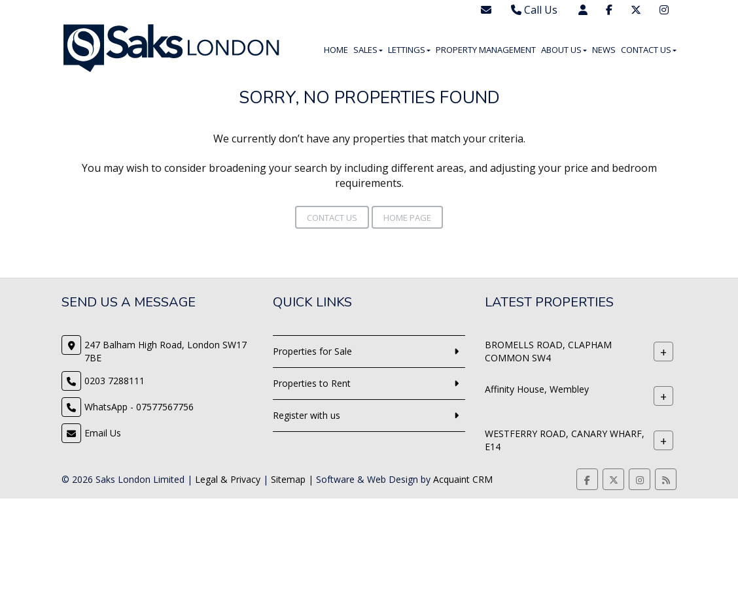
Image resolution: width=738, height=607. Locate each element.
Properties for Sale (312, 351)
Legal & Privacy (227, 479)
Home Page (407, 217)
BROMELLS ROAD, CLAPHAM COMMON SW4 (548, 351)
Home (336, 50)
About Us (564, 50)
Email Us (102, 433)
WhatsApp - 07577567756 (139, 407)
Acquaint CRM (463, 479)
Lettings (409, 50)
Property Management (486, 50)
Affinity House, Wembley (537, 389)
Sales (368, 50)
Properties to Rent (312, 383)
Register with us (306, 415)
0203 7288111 (114, 380)
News (604, 50)
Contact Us (648, 50)
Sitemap (288, 479)
